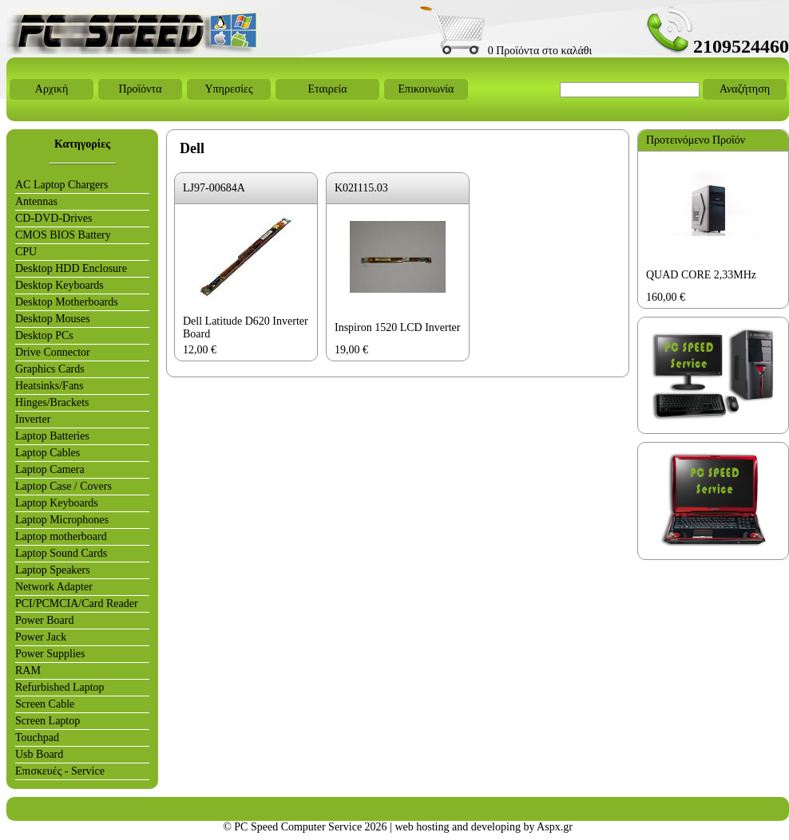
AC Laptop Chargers (61, 185)
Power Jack (40, 637)
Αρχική (51, 89)
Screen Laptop (47, 721)
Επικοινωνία (426, 89)
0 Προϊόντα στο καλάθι (506, 51)
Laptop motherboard (61, 536)
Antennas (36, 201)
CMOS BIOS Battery (63, 235)
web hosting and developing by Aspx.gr (483, 827)
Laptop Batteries (52, 436)
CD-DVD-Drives (53, 218)
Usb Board (39, 754)
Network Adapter (54, 587)
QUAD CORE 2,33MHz (701, 275)
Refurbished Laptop (60, 687)
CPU (26, 252)
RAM (28, 670)
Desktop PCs (44, 335)
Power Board (44, 620)
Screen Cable (44, 704)
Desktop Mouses (52, 319)
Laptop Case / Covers (63, 486)
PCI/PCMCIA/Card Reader (76, 603)
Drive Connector (52, 352)
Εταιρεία (327, 89)
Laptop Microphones (62, 520)
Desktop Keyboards (59, 285)
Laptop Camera (50, 469)
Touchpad (37, 737)
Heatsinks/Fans (49, 386)
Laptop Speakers (52, 570)
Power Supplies (50, 654)
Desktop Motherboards (66, 302)
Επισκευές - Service (60, 771)
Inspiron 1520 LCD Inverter (397, 327)
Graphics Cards (50, 369)
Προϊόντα (139, 89)
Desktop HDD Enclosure (71, 268)
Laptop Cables (47, 453)
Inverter (32, 419)
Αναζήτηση (745, 89)
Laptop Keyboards (56, 503)
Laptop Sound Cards (61, 553)
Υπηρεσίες (228, 89)
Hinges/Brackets (52, 402)
